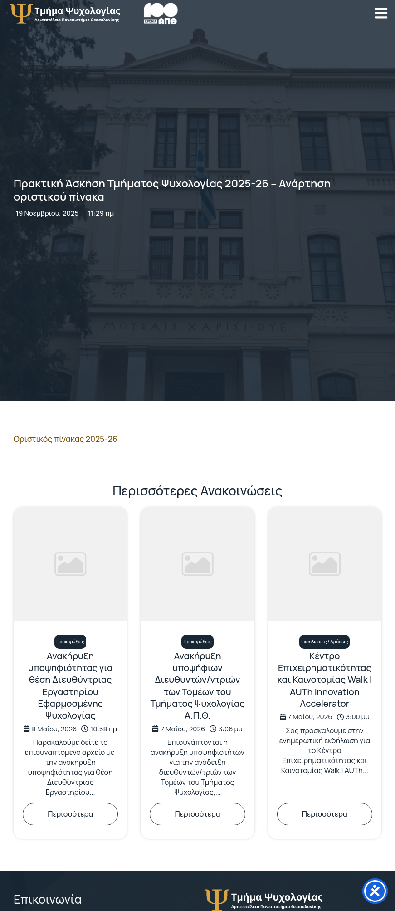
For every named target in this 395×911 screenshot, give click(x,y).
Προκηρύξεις (70, 641)
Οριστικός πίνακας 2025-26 (65, 438)
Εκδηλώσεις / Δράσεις (324, 641)
